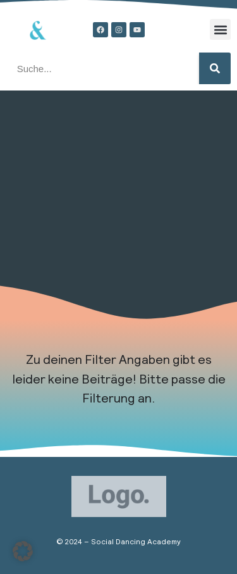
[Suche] (215, 68)
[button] (220, 29)
